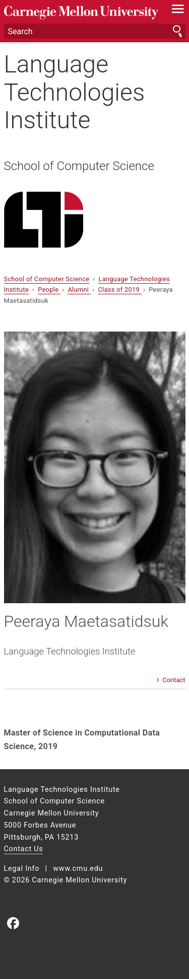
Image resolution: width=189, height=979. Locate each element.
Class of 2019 (119, 289)
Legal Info (22, 868)
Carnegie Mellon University (81, 13)
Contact (173, 680)
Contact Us (23, 849)
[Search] (94, 31)
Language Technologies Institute (74, 92)
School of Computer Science (79, 166)
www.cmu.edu (78, 868)
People (49, 289)
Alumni (79, 289)
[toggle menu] (177, 11)
